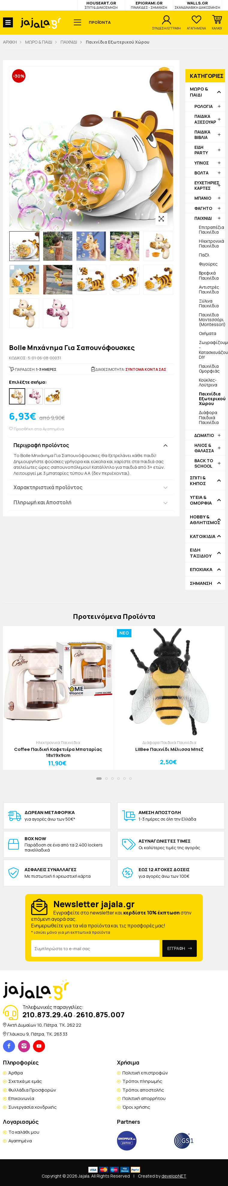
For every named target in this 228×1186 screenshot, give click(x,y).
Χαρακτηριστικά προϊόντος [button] (48, 487)
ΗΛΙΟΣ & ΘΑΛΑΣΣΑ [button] (204, 447)
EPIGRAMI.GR (149, 5)
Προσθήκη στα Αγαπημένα (36, 429)
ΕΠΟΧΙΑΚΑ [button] (201, 570)
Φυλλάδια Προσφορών (32, 1090)
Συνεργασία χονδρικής (32, 1107)
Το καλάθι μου (23, 1132)
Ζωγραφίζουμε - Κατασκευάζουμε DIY (212, 350)
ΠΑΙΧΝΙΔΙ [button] (203, 218)
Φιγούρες (208, 264)
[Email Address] (95, 948)
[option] (24, 246)
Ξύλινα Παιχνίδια (209, 303)
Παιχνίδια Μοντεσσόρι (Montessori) (212, 319)
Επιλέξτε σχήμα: (28, 382)
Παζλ (204, 255)
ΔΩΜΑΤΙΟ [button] (204, 435)
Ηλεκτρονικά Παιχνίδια (211, 243)
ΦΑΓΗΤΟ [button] (203, 208)
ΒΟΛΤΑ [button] (201, 173)
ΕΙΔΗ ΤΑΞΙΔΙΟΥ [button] (201, 553)
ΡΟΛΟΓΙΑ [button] (203, 106)
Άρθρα (15, 1073)
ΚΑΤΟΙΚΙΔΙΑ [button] (202, 536)
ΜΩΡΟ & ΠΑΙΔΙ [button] (199, 92)
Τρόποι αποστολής (143, 1090)
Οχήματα (207, 333)
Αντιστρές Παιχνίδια (209, 289)
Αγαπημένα (20, 1141)
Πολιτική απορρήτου (144, 1098)
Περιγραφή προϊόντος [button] (41, 445)
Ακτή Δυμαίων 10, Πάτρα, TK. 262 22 (44, 1025)
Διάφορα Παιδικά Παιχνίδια (209, 417)
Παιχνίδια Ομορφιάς (209, 368)
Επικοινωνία (21, 1098)
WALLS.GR (197, 5)
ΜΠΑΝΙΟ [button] (202, 198)
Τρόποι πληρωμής (142, 1081)
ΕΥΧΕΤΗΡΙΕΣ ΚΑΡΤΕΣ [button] (206, 185)
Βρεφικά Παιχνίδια (209, 275)
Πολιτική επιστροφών (145, 1073)
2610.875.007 (100, 1014)
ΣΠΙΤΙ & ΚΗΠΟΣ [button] (198, 481)
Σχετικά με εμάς (25, 1081)
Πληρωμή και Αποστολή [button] (42, 502)
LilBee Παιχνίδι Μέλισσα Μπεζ (169, 749)
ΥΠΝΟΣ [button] (201, 163)
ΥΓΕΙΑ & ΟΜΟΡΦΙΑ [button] (201, 500)
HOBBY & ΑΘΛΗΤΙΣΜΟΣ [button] (205, 520)
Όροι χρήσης (136, 1107)
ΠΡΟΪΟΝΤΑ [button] (100, 22)
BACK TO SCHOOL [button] (203, 463)
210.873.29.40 (47, 1014)
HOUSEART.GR (101, 5)
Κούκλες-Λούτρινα (208, 382)
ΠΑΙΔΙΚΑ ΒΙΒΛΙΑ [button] (202, 134)
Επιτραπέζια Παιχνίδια (211, 229)
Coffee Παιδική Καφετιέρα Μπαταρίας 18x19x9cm (58, 752)
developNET (173, 1176)
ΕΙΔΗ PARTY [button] (201, 149)
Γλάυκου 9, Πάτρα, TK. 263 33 (37, 1034)
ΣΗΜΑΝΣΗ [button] (201, 583)
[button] (217, 22)
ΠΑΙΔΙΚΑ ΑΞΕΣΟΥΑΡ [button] (205, 118)
